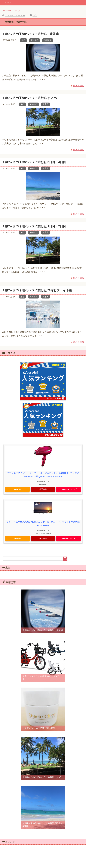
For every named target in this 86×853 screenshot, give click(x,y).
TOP (15, 15)
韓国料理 (47, 40)
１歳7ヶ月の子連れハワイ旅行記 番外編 (30, 34)
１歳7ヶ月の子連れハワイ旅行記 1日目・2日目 (34, 226)
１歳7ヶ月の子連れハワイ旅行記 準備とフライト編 (37, 290)
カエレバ (46, 481)
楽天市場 (43, 489)
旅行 (23, 40)
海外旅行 (34, 40)
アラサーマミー (13, 11)
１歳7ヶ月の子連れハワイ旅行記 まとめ (29, 98)
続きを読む (78, 85)
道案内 (45, 104)
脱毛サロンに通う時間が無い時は (39, 728)
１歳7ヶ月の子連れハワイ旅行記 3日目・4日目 (34, 162)
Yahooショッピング (69, 489)
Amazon (17, 489)
